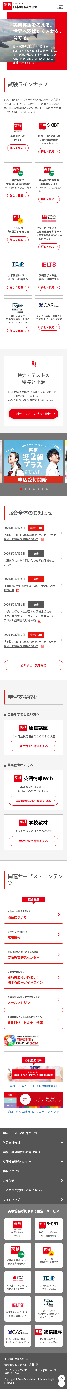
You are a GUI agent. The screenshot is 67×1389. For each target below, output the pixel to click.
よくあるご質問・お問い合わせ (23, 1190)
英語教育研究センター (17, 1161)
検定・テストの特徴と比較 (20, 1133)
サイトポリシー (43, 1370)
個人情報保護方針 (14, 1359)
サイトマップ (11, 1199)
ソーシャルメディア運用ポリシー (15, 1371)
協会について (11, 1171)
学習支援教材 (11, 1142)
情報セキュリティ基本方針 (19, 1364)
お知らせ (8, 1180)
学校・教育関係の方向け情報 (21, 1152)
